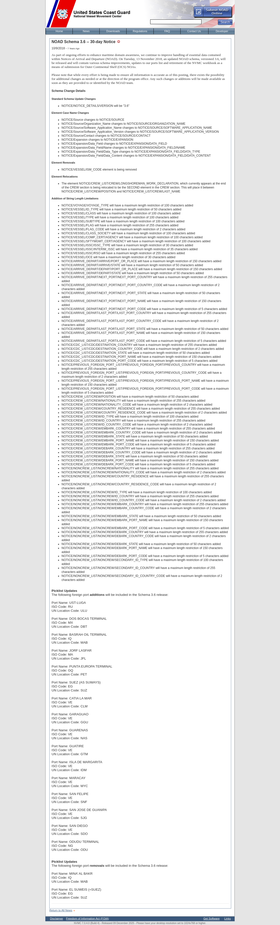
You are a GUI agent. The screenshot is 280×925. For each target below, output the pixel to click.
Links (227, 918)
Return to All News (60, 910)
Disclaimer (56, 918)
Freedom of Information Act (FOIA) (87, 918)
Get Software (211, 918)
